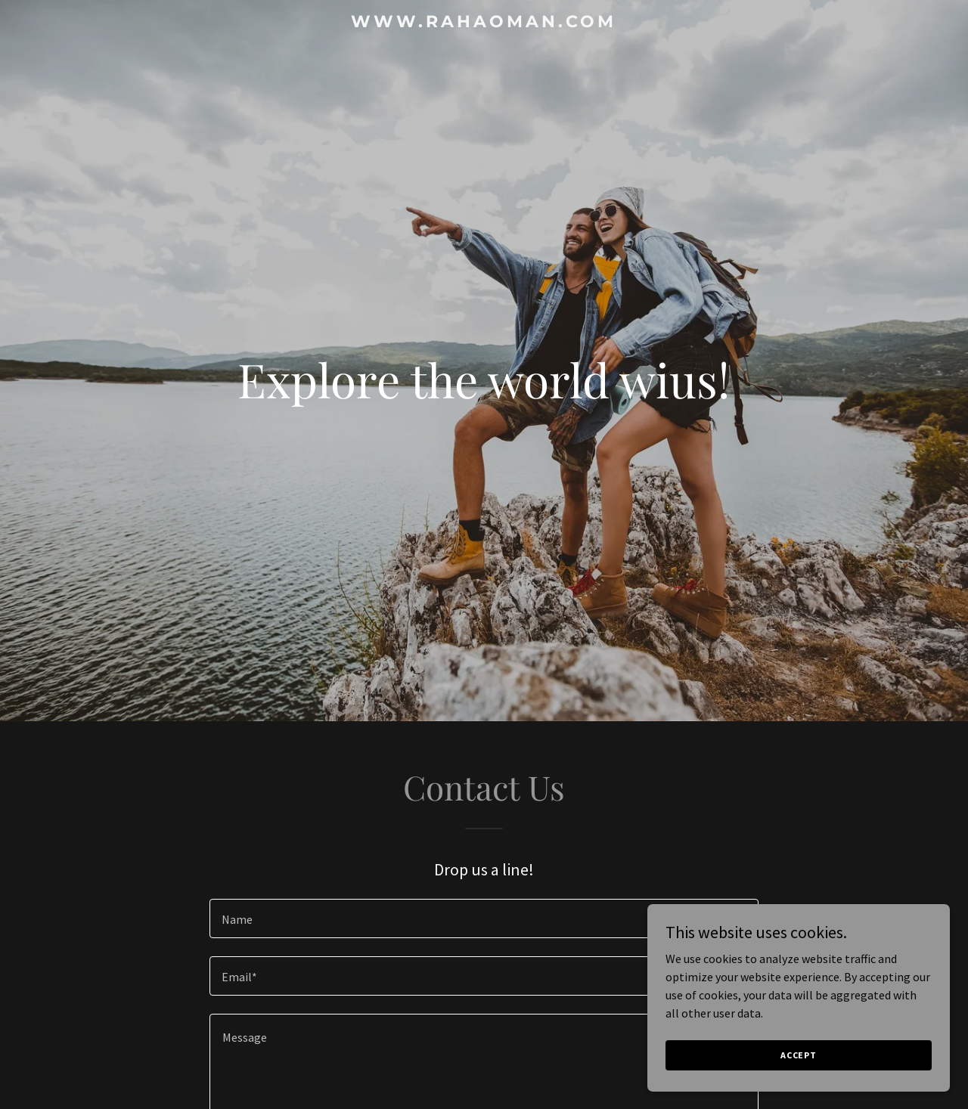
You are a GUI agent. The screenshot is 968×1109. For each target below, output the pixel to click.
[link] (484, 22)
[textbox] (483, 918)
